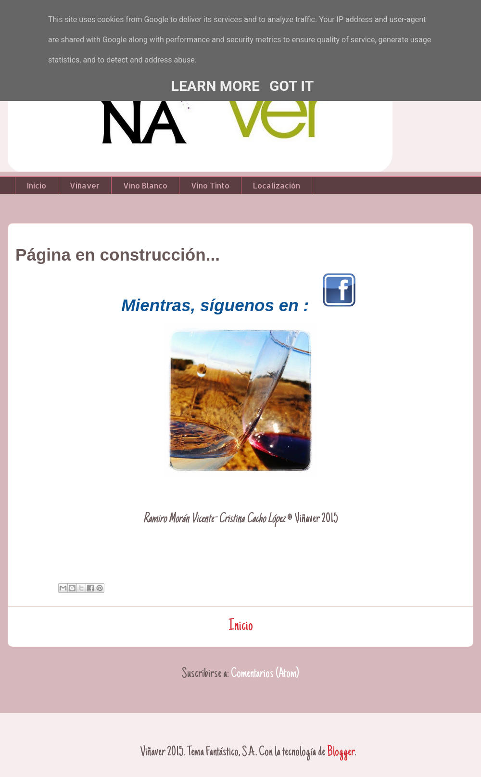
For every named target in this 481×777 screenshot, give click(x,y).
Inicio (36, 185)
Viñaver (85, 185)
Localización (276, 185)
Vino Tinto (210, 185)
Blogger (340, 752)
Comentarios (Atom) (265, 674)
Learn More (215, 85)
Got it (291, 85)
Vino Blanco (145, 185)
